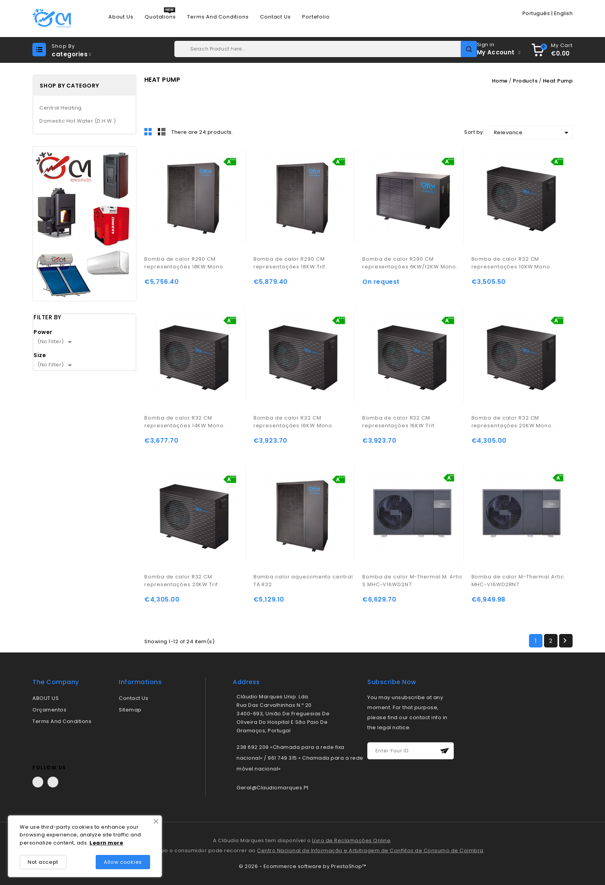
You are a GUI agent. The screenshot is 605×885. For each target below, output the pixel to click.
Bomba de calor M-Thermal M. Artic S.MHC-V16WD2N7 (412, 580)
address (246, 682)
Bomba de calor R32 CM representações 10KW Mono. (511, 262)
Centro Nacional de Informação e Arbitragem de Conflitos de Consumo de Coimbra (370, 850)
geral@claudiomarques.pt (273, 787)
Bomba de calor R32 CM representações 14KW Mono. (184, 421)
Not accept (43, 862)
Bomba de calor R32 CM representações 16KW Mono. (293, 421)
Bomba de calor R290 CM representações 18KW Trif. (290, 262)
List (162, 131)
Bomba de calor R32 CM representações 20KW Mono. (512, 421)
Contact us (275, 16)
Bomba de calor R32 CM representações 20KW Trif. (182, 580)
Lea (95, 842)
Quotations (160, 16)
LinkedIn (52, 782)
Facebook (37, 782)
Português (536, 13)
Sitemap (130, 709)
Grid (148, 131)
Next (565, 640)
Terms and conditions (217, 16)
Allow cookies (123, 862)
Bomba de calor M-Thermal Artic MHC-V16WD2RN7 (517, 580)
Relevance (532, 132)
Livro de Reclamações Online (351, 840)
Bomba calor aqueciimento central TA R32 (303, 580)
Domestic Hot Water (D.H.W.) (77, 121)
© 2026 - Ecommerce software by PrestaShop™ (302, 866)
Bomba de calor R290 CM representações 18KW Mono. (184, 262)
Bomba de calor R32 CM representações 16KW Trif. (399, 421)
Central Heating (60, 107)
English (563, 13)
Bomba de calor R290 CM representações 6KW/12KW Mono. (410, 262)
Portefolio (316, 16)
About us (120, 16)
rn (103, 842)
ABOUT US (45, 698)
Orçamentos (49, 709)
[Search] (326, 49)
